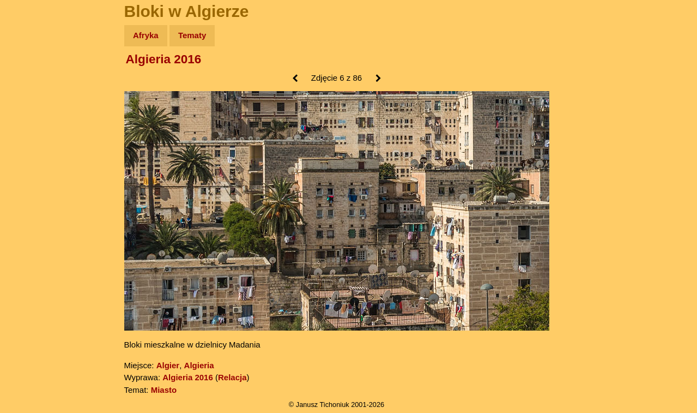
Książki (32, 141)
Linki (28, 203)
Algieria (199, 365)
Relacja (232, 377)
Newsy (31, 119)
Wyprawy (36, 77)
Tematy (192, 35)
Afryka (146, 35)
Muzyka (33, 161)
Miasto (164, 389)
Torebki (33, 225)
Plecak (31, 183)
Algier (168, 365)
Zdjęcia (32, 99)
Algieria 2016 (164, 59)
